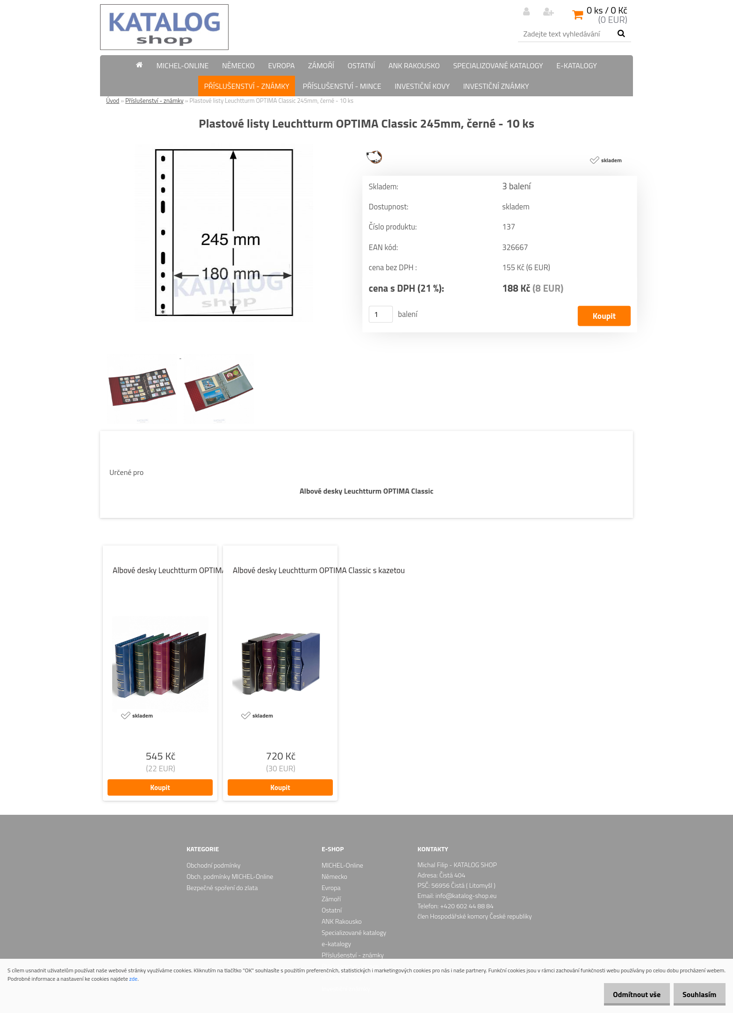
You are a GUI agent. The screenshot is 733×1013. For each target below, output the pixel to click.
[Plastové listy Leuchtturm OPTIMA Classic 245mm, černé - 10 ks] (224, 147)
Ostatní (361, 65)
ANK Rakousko (414, 65)
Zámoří (321, 65)
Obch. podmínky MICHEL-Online (230, 876)
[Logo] (164, 27)
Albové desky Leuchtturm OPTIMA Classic (366, 490)
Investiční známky (496, 86)
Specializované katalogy (498, 65)
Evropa (281, 65)
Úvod (112, 100)
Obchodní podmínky (214, 865)
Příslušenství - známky (246, 86)
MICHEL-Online (183, 65)
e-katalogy (576, 65)
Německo (238, 65)
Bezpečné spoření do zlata (222, 887)
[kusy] (381, 314)
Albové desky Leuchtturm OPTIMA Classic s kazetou (319, 570)
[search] (621, 34)
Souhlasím (697, 994)
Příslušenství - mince (341, 86)
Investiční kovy (422, 86)
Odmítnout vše (629, 994)
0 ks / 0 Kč (607, 10)
